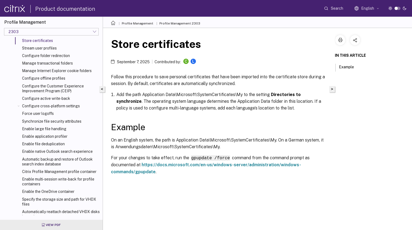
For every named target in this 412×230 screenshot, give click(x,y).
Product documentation (65, 9)
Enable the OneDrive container (48, 191)
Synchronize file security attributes (51, 121)
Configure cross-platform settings (51, 106)
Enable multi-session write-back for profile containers (58, 181)
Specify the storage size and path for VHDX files (59, 201)
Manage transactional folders (47, 63)
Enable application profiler (44, 136)
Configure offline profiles (43, 78)
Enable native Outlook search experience (57, 151)
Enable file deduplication (43, 144)
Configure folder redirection (46, 56)
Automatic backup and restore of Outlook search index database (57, 161)
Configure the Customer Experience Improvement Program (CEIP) (53, 88)
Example (349, 66)
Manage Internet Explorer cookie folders (57, 71)
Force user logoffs (38, 113)
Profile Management (137, 23)
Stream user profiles (39, 48)
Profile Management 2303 (179, 23)
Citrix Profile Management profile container (59, 171)
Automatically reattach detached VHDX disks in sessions (61, 214)
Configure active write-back (46, 98)
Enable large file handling (44, 129)
